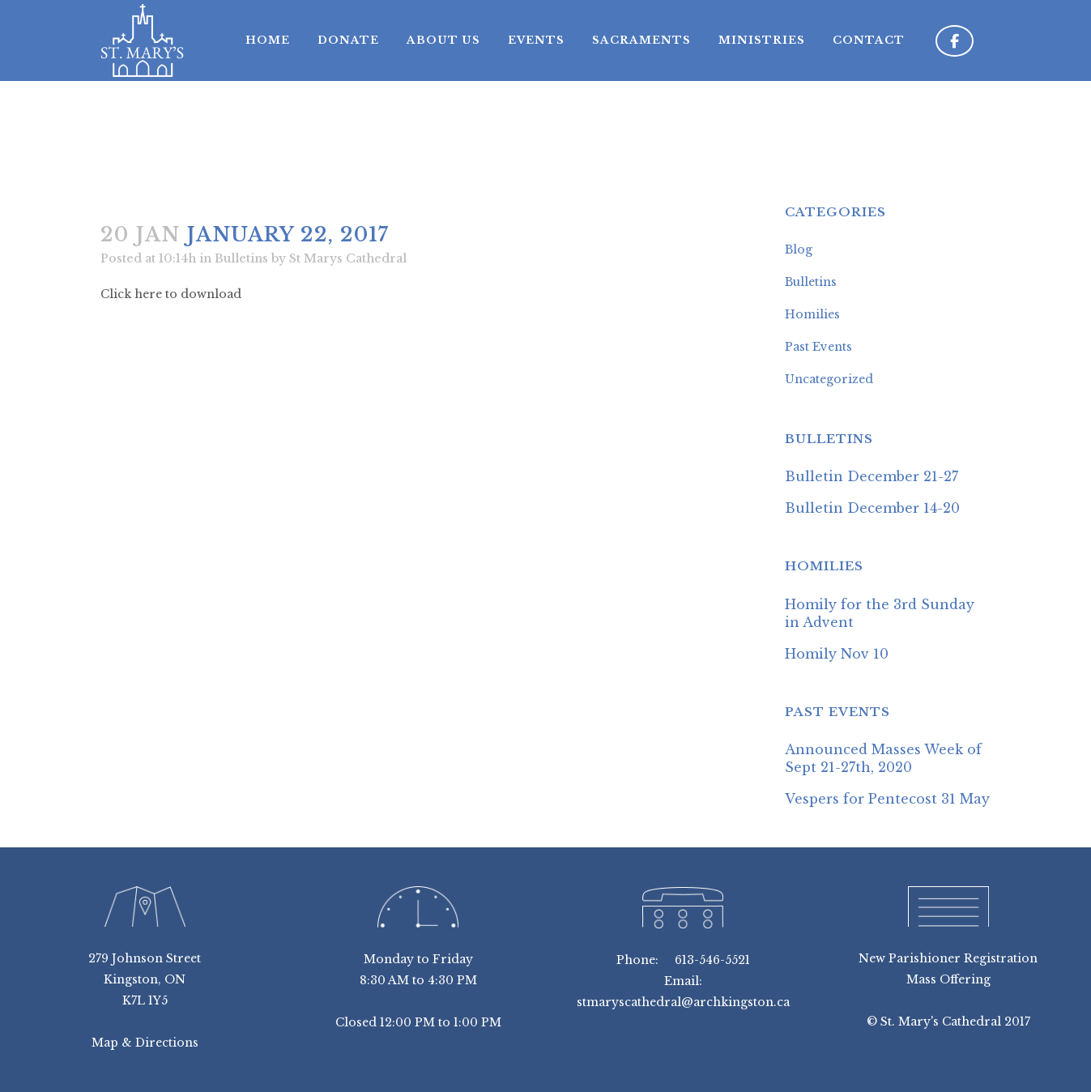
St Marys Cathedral (348, 258)
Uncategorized (829, 379)
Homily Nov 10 (837, 654)
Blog (798, 249)
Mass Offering (948, 979)
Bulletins (241, 258)
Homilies (812, 314)
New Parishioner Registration (948, 958)
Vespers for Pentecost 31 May (887, 799)
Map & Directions (145, 1042)
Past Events (818, 346)
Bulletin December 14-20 (872, 508)
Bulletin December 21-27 (871, 476)
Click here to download (170, 294)
